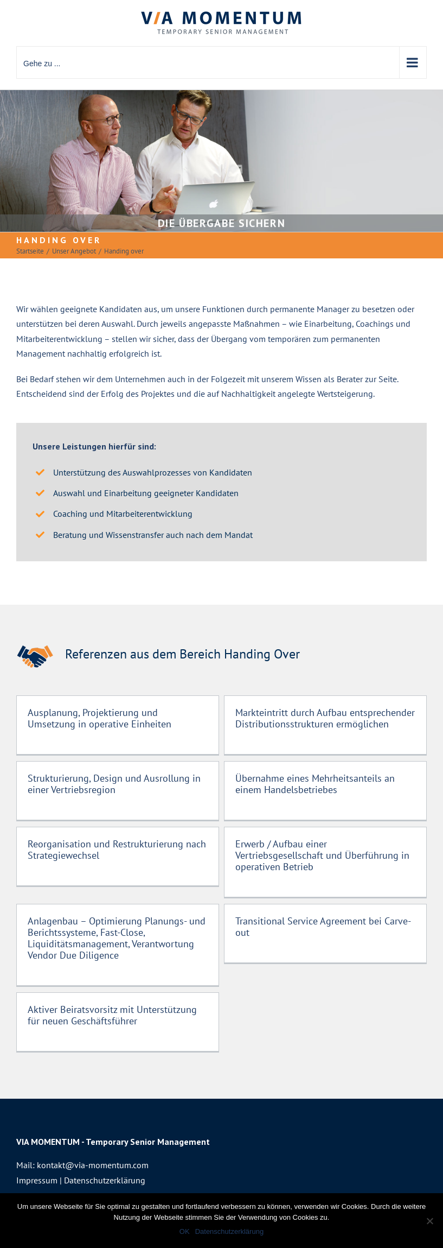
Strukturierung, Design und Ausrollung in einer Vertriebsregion (114, 784)
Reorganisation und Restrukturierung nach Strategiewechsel (117, 849)
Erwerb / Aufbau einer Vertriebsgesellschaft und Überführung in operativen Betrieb (322, 855)
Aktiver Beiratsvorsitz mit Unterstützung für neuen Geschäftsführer (112, 1015)
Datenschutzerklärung (104, 1180)
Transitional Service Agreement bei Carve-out (323, 927)
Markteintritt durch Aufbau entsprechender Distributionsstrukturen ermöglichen (325, 718)
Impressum (36, 1180)
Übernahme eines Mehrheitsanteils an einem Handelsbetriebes (315, 784)
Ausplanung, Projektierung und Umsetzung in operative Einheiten (99, 718)
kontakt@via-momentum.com (93, 1165)
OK (184, 1231)
